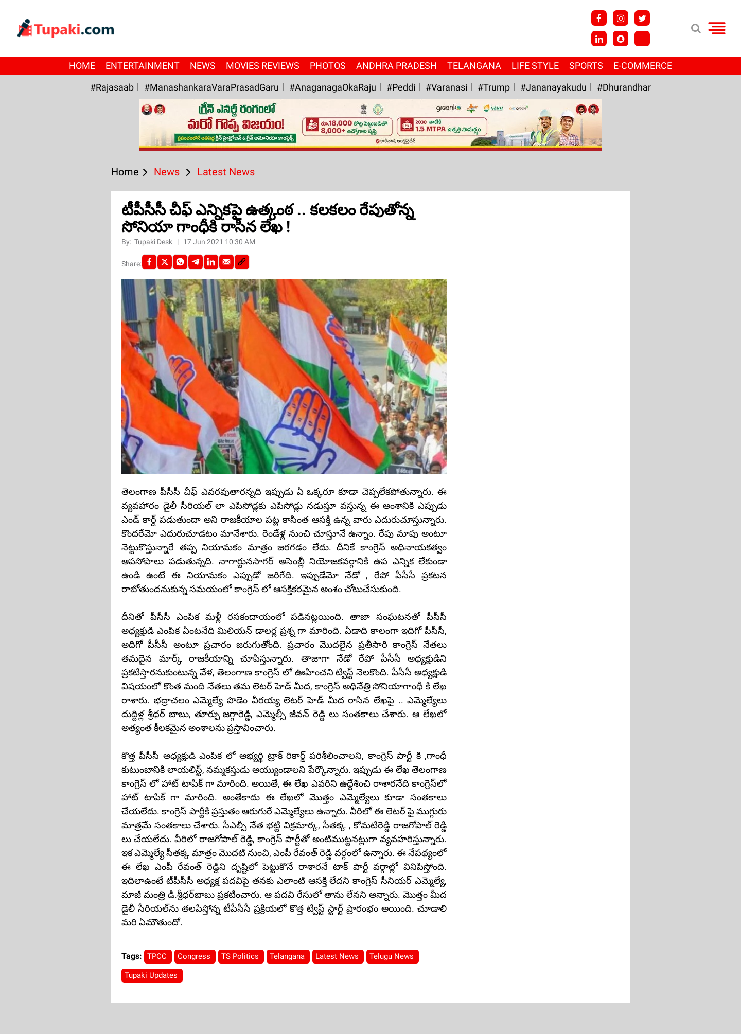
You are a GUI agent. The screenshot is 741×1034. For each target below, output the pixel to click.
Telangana (474, 65)
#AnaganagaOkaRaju (332, 87)
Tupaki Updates (152, 975)
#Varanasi (446, 87)
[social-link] (242, 262)
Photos (328, 65)
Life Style (535, 65)
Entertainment (142, 65)
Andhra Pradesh (396, 65)
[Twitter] (164, 262)
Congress (195, 956)
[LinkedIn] (211, 262)
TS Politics (241, 956)
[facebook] (149, 262)
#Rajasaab (112, 87)
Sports (586, 65)
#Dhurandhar (624, 87)
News (203, 65)
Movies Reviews (262, 65)
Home (82, 65)
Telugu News (392, 956)
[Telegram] (195, 262)
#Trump (494, 87)
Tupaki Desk (154, 242)
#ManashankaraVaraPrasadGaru (211, 87)
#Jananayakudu (553, 87)
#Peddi (400, 87)
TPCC (158, 956)
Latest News (338, 956)
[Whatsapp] (180, 262)
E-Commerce (642, 65)
